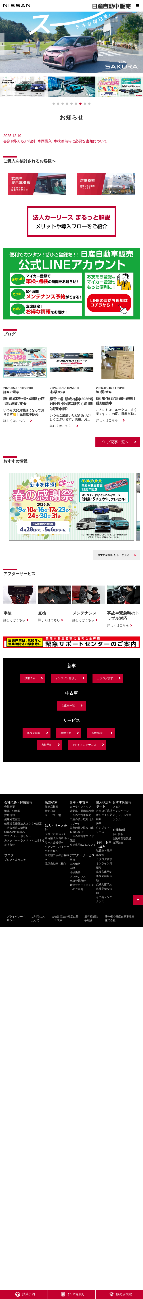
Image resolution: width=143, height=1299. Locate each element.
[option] (71, 507)
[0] (54, 104)
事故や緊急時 (78, 880)
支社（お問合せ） (55, 834)
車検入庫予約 (104, 871)
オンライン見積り (66, 678)
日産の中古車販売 (80, 815)
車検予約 (66, 733)
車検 (72, 859)
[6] (80, 104)
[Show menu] (137, 5)
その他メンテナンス (84, 744)
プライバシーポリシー (17, 836)
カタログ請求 (105, 678)
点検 (72, 868)
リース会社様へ (54, 842)
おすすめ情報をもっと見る (113, 555)
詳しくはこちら (14, 420)
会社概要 (9, 806)
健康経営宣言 (12, 819)
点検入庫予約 (104, 884)
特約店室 (50, 810)
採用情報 (9, 815)
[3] (67, 104)
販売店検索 (51, 806)
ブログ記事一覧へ (114, 442)
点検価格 (75, 872)
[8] (89, 104)
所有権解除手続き (91, 918)
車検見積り (33, 733)
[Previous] (2, 44)
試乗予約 (30, 678)
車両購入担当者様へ (57, 838)
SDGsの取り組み (14, 832)
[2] (62, 104)
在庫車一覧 (68, 705)
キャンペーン (121, 810)
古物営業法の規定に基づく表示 (65, 918)
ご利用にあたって (38, 918)
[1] (58, 104)
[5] (76, 104)
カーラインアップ (80, 806)
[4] (71, 104)
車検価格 (75, 863)
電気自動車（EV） (56, 863)
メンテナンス (78, 876)
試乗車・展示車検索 (82, 810)
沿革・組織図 (12, 810)
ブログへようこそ (15, 859)
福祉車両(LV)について (83, 844)
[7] (85, 104)
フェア (117, 806)
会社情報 (118, 834)
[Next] (141, 44)
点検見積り (98, 733)
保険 (98, 823)
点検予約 (46, 744)
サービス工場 (53, 815)
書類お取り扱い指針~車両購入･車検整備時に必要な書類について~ (56, 141)
